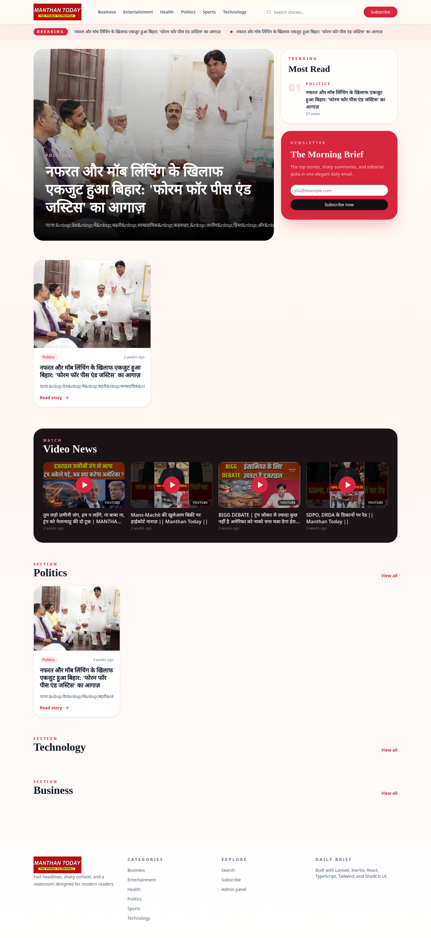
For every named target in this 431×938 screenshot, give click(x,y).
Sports (209, 12)
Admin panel (233, 889)
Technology (234, 12)
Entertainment (138, 12)
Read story (54, 397)
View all (389, 575)
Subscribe (380, 12)
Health (167, 12)
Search (228, 870)
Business (107, 12)
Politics (188, 12)
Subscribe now (339, 204)
